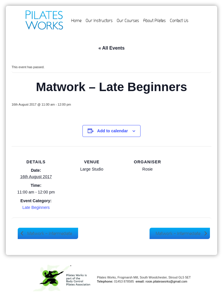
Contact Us (179, 20)
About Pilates (154, 20)
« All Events (111, 48)
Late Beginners (36, 207)
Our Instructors (99, 20)
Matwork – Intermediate (49, 233)
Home (76, 20)
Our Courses (128, 20)
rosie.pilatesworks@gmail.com (166, 281)
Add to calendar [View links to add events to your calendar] (112, 131)
